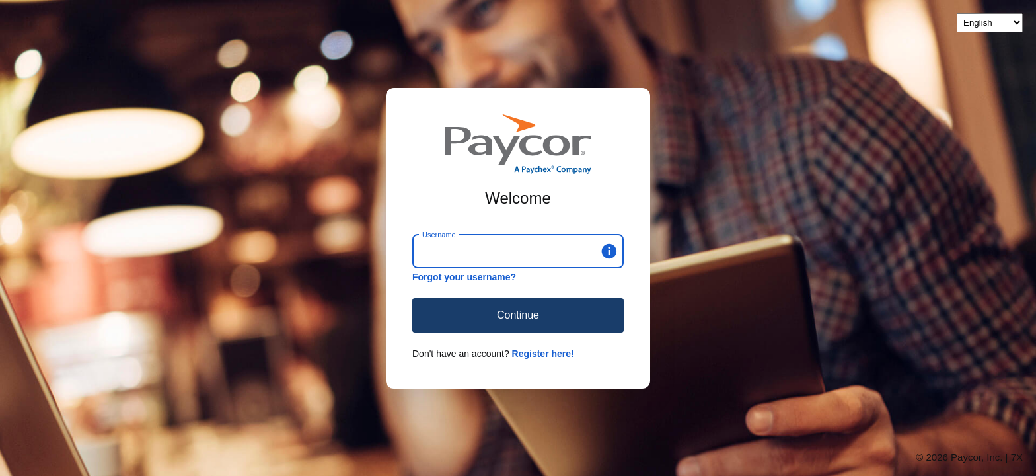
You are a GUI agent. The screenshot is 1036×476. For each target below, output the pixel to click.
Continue (518, 315)
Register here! (543, 353)
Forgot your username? (464, 277)
